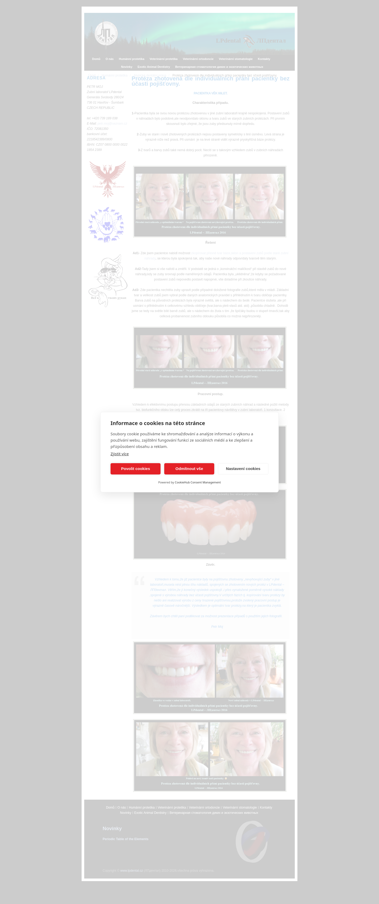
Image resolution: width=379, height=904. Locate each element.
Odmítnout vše (189, 468)
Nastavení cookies (243, 468)
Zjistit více (120, 453)
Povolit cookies (135, 468)
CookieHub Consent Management (198, 482)
